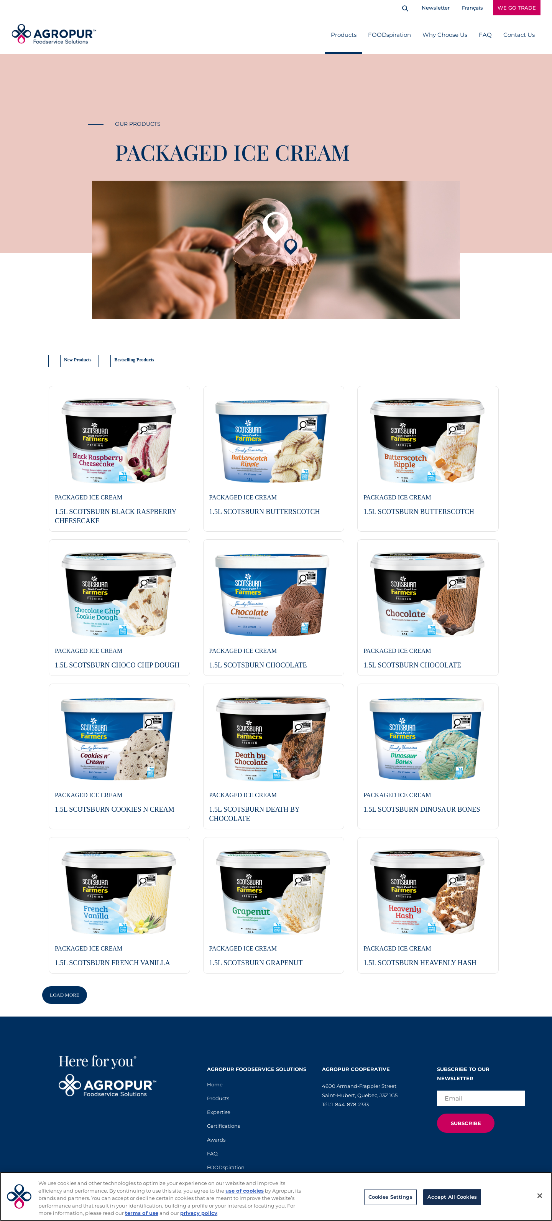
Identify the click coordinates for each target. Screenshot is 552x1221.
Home (215, 1084)
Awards (216, 1140)
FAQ (485, 34)
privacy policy (198, 1213)
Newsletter (436, 8)
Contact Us (519, 34)
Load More (64, 995)
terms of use (141, 1213)
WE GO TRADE (517, 8)
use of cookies (244, 1191)
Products (343, 34)
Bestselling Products (134, 360)
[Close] (539, 1195)
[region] (276, 1196)
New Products (77, 360)
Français (472, 8)
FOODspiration (389, 34)
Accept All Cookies (452, 1197)
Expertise (218, 1112)
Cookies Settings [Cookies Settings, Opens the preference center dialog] (390, 1197)
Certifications (223, 1126)
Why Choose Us (444, 34)
